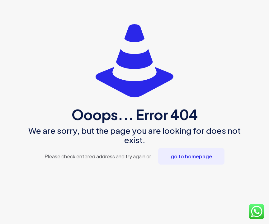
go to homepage (191, 156)
